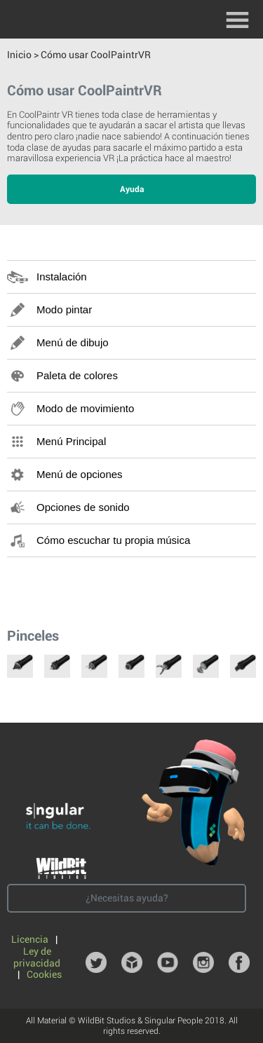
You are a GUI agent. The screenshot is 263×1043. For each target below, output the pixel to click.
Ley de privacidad (36, 957)
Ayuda (132, 189)
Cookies (44, 974)
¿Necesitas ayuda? (127, 898)
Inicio (19, 54)
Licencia (30, 939)
